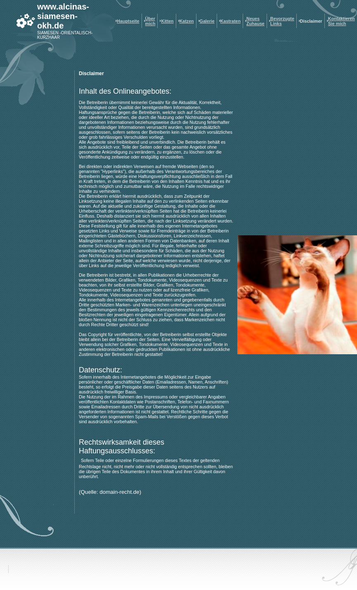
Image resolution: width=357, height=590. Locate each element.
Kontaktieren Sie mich (341, 21)
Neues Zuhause (255, 21)
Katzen (187, 21)
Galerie (207, 21)
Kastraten (230, 21)
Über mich (150, 21)
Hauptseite (128, 21)
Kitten (167, 21)
